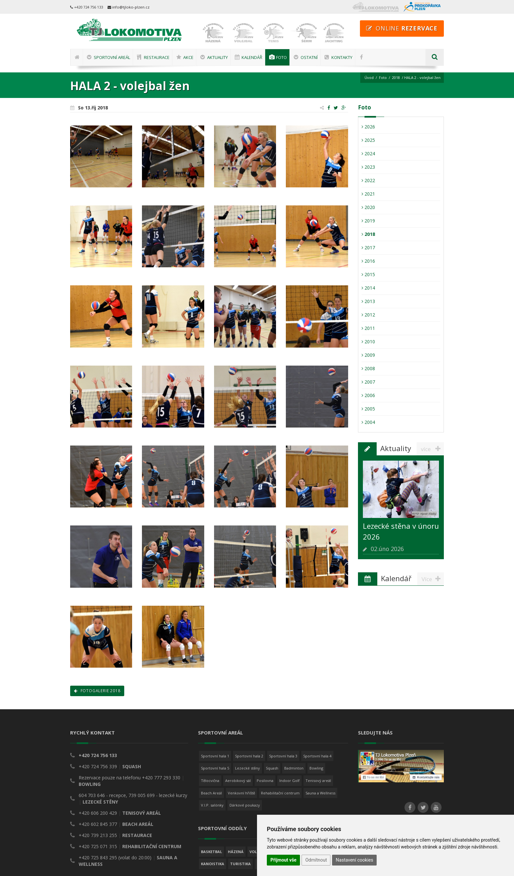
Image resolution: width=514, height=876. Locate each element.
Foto (383, 77)
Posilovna (265, 718)
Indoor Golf (289, 718)
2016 (368, 261)
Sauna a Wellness (320, 730)
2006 (368, 395)
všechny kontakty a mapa (101, 819)
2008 (368, 368)
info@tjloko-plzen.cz (130, 7)
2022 (368, 180)
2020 (368, 207)
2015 (368, 274)
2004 (368, 422)
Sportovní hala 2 (249, 693)
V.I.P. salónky (212, 743)
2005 (368, 409)
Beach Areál (211, 730)
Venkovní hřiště (241, 730)
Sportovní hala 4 (317, 693)
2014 (368, 288)
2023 (368, 167)
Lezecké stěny (247, 706)
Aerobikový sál (238, 718)
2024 (368, 153)
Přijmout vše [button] (283, 860)
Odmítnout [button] (316, 860)
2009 (368, 355)
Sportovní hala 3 (283, 693)
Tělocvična (210, 718)
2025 (368, 140)
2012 (368, 315)
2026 (368, 127)
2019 (368, 221)
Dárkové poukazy (244, 743)
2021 (368, 194)
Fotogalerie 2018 (97, 629)
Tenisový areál (318, 718)
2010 (368, 341)
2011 (368, 328)
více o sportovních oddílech (231, 820)
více (432, 448)
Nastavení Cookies (378, 771)
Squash (272, 706)
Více (433, 529)
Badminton (294, 706)
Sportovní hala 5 (215, 706)
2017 (368, 247)
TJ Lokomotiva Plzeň (110, 860)
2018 (396, 77)
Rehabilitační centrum (280, 730)
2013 (368, 301)
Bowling (316, 706)
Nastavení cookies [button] (354, 860)
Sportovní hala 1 (215, 693)
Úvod (369, 77)
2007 (368, 382)
